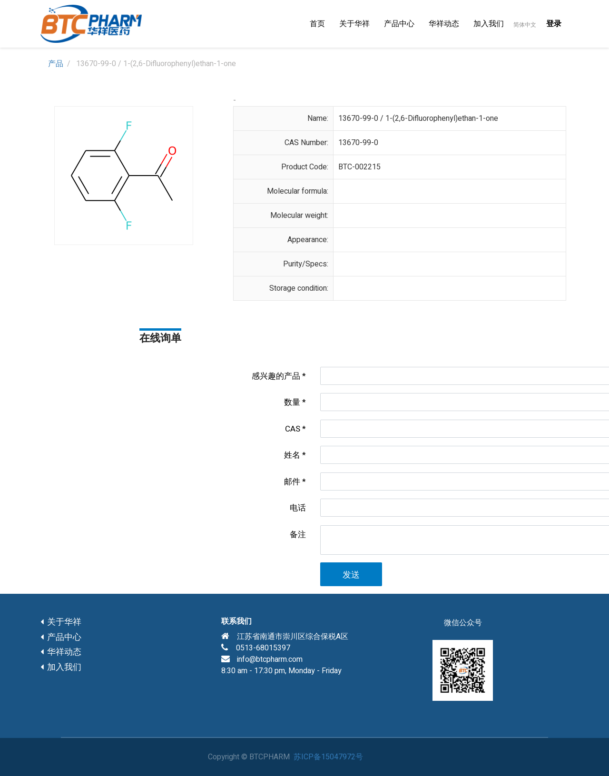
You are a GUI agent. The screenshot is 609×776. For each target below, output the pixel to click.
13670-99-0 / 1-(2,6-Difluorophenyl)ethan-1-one (418, 118)
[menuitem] (317, 23)
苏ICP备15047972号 (328, 757)
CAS (292, 429)
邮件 (292, 482)
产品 (55, 63)
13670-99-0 (358, 142)
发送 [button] (351, 575)
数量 (292, 402)
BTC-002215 (359, 167)
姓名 (292, 455)
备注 (298, 534)
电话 (298, 508)
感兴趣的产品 (276, 376)
